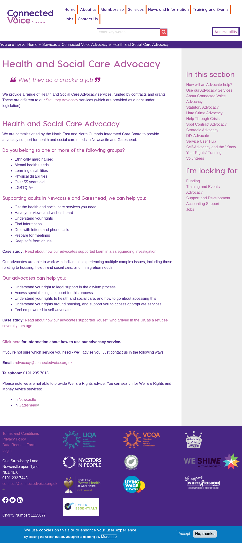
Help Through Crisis (203, 119)
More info (109, 538)
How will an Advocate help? (209, 85)
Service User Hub (201, 141)
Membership (112, 9)
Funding (193, 181)
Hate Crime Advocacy (204, 113)
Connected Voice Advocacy (85, 45)
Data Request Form (18, 445)
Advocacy (194, 192)
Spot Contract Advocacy (206, 124)
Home (70, 9)
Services (136, 9)
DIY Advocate (197, 136)
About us (88, 9)
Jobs (69, 19)
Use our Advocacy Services (209, 90)
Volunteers (195, 158)
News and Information (168, 9)
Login (7, 451)
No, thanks (205, 535)
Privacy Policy (14, 439)
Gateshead (29, 405)
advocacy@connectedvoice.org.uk (43, 363)
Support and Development (208, 198)
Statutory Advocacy (202, 107)
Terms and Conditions (20, 434)
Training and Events (211, 9)
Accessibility (225, 31)
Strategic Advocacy (202, 130)
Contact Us (88, 19)
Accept (184, 535)
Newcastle (27, 400)
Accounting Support (202, 204)
